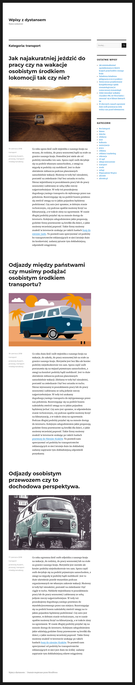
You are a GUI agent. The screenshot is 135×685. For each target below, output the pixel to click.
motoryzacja (104, 145)
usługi (101, 170)
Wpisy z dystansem (27, 20)
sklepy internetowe (107, 162)
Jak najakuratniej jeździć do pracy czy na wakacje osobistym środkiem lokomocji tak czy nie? (47, 68)
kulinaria (103, 142)
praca (101, 148)
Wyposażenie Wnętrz (108, 173)
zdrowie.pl (103, 178)
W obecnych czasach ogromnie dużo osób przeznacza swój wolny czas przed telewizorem (112, 107)
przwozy (12, 159)
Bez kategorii (104, 129)
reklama (102, 151)
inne (101, 140)
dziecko (102, 134)
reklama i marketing (107, 153)
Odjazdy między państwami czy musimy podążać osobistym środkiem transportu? (47, 275)
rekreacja (103, 156)
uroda (101, 167)
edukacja (102, 137)
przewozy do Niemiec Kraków (47, 438)
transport (13, 152)
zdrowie (102, 176)
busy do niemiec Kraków (53, 642)
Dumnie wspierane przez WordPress (42, 672)
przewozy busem (16, 156)
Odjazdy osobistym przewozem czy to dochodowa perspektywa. (44, 480)
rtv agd (102, 159)
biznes (102, 131)
